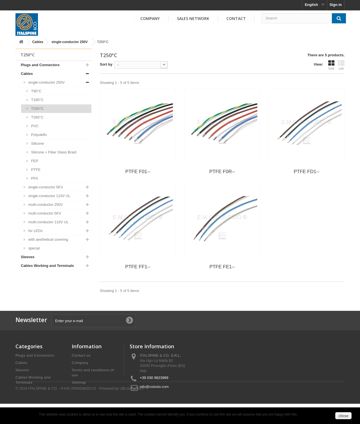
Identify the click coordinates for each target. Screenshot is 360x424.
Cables (37, 42)
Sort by (106, 64)
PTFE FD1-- (307, 171)
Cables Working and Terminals (47, 266)
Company (150, 18)
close (343, 416)
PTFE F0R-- (222, 171)
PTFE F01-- (137, 171)
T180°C (37, 100)
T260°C (37, 117)
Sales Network (193, 18)
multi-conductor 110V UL (48, 222)
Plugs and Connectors (40, 65)
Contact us (81, 355)
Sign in (336, 5)
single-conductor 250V (69, 42)
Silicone (37, 143)
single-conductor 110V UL (48, 196)
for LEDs (34, 231)
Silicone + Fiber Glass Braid (53, 152)
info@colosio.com (154, 387)
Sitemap (79, 382)
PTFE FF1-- (137, 266)
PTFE (35, 170)
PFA (34, 178)
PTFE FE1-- (222, 266)
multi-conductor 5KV (44, 213)
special (33, 248)
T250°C (37, 108)
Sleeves (27, 257)
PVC (34, 126)
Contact (236, 18)
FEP (34, 161)
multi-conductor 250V (45, 204)
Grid (331, 65)
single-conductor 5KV (45, 187)
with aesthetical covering (47, 239)
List (341, 65)
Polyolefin (38, 135)
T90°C (36, 91)
